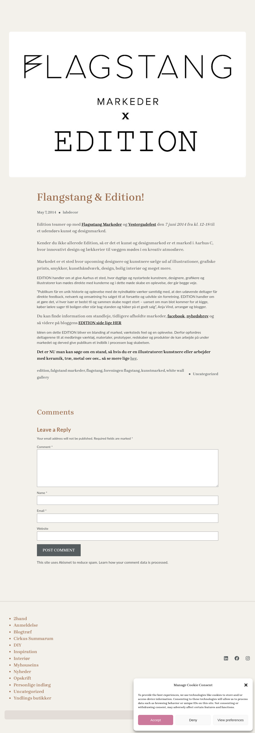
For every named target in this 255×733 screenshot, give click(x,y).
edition (43, 370)
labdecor (70, 212)
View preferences (231, 720)
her (133, 358)
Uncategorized (205, 374)
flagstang (94, 370)
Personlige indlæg (32, 684)
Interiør (22, 658)
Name (42, 493)
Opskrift (22, 678)
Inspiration (25, 651)
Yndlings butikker (32, 698)
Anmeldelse (26, 625)
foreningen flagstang (122, 370)
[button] (246, 685)
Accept (156, 720)
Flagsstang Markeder (102, 224)
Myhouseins (26, 665)
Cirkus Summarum (33, 638)
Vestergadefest (142, 224)
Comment (45, 447)
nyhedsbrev (198, 316)
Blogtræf (23, 632)
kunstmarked (153, 370)
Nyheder (22, 671)
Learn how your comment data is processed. (133, 562)
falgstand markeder (68, 370)
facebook (176, 316)
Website (43, 528)
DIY (18, 645)
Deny (193, 720)
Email (42, 511)
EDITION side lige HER (99, 323)
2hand (20, 618)
